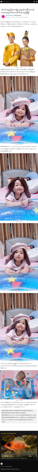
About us (2, 466)
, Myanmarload (13, 15)
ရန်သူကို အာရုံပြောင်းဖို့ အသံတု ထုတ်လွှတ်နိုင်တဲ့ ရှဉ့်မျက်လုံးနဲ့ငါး (15, 458)
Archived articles (8, 466)
